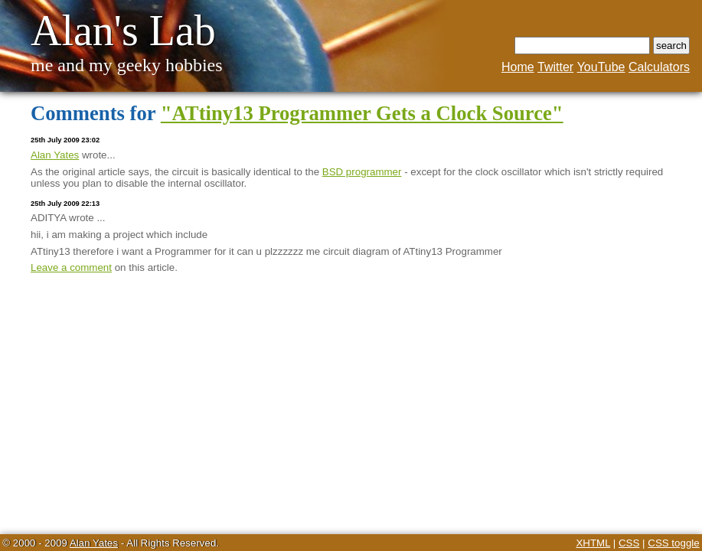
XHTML (593, 543)
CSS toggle (673, 543)
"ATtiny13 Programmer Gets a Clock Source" (362, 113)
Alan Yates (55, 155)
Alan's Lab (123, 30)
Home (517, 66)
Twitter (555, 66)
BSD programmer (362, 172)
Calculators (659, 66)
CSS (629, 543)
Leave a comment (71, 267)
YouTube (601, 66)
